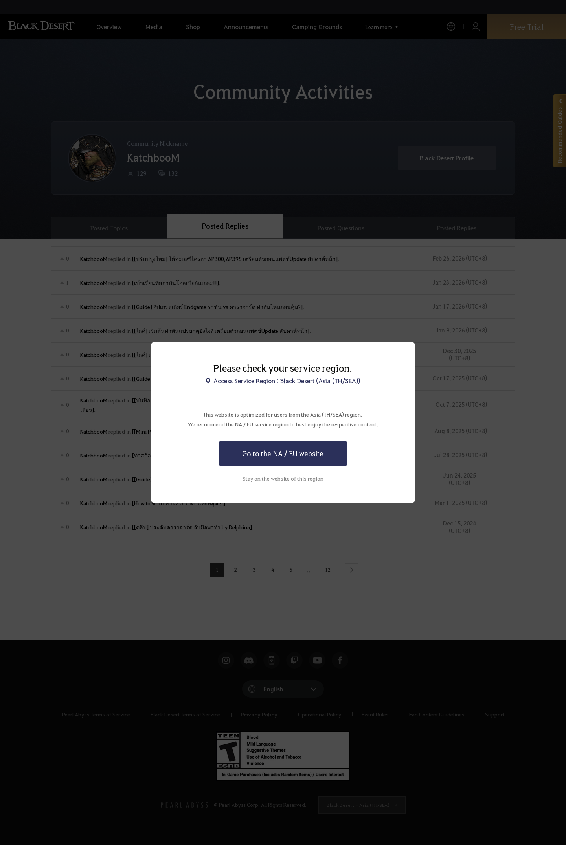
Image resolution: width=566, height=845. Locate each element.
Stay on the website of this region (283, 478)
